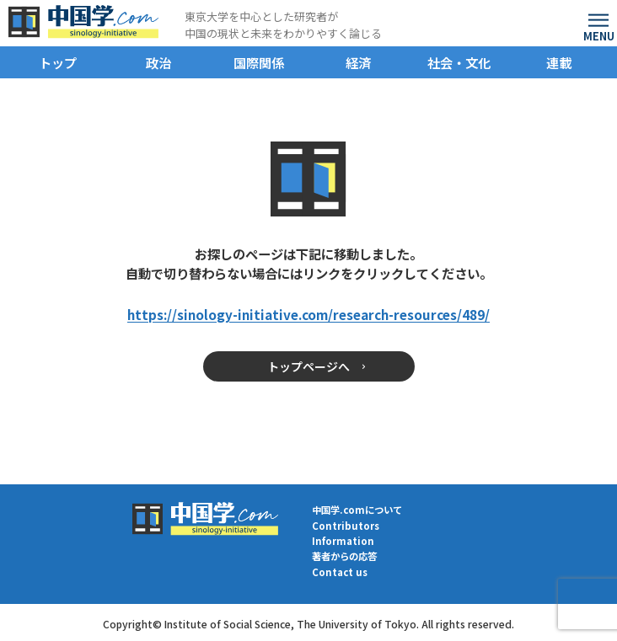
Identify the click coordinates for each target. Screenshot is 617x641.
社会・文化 (459, 62)
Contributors (345, 526)
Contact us (340, 572)
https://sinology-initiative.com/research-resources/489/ (308, 314)
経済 (358, 62)
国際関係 (258, 62)
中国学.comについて (357, 510)
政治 (158, 62)
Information (343, 541)
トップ (58, 62)
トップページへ (308, 366)
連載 (558, 62)
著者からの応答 (344, 556)
